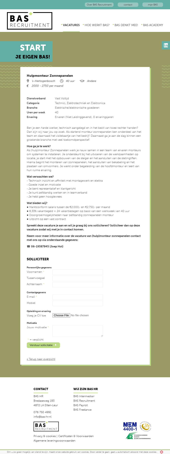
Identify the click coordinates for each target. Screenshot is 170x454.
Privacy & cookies (45, 436)
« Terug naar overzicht (41, 359)
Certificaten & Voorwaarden (76, 436)
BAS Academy (153, 25)
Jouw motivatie (38, 327)
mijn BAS (153, 4)
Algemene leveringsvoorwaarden (54, 440)
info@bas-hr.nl (42, 416)
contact (128, 4)
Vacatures (71, 25)
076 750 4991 (42, 412)
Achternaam (35, 284)
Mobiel (31, 302)
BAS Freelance (82, 409)
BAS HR (38, 396)
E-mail (32, 296)
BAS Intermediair (83, 396)
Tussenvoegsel (36, 278)
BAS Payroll (80, 405)
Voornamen (35, 271)
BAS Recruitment (84, 400)
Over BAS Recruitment (99, 4)
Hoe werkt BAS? (97, 25)
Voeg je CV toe (36, 315)
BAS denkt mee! (126, 25)
